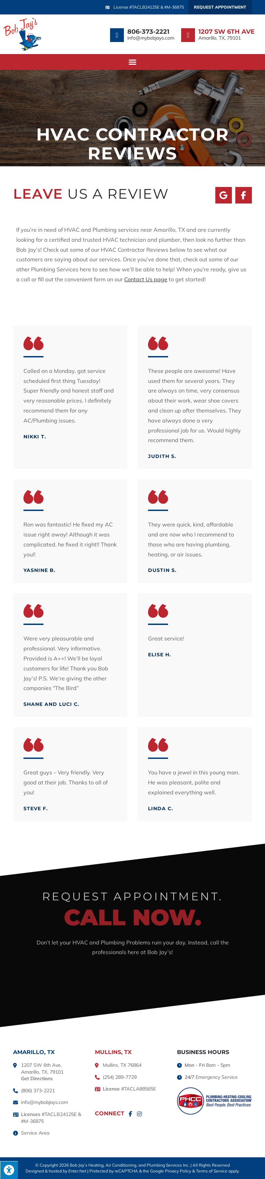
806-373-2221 (148, 31)
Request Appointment (220, 7)
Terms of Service (211, 1170)
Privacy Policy (178, 1170)
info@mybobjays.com (150, 38)
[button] (132, 62)
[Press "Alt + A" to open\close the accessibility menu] (9, 1170)
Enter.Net (77, 1170)
